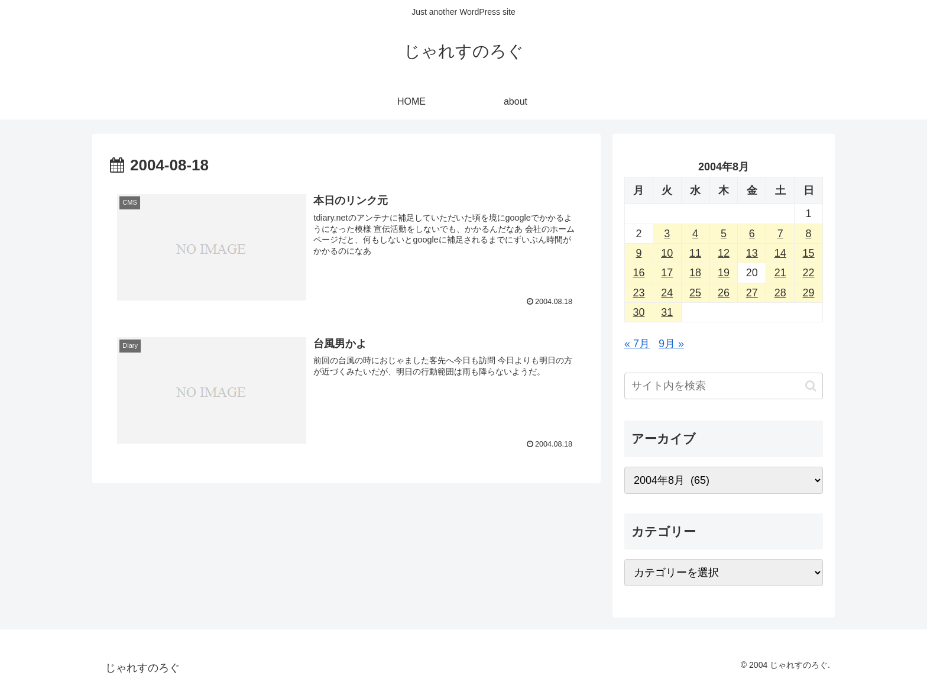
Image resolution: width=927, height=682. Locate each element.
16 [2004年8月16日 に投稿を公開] (638, 273)
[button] (810, 386)
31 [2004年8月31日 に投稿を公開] (667, 312)
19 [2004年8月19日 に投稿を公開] (724, 273)
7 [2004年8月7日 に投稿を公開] (780, 234)
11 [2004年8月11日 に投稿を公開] (695, 253)
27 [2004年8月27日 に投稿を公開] (752, 293)
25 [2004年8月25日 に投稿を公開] (695, 293)
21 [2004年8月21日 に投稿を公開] (780, 273)
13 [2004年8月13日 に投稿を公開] (752, 253)
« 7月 (637, 344)
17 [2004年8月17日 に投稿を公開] (667, 273)
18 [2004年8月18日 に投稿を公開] (695, 273)
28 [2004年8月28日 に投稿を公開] (780, 293)
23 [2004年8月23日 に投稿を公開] (638, 293)
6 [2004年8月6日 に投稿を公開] (752, 234)
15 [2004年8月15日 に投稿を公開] (809, 253)
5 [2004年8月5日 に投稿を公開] (724, 234)
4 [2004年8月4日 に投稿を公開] (695, 234)
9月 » (671, 344)
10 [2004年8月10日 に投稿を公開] (667, 253)
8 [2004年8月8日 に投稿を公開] (809, 234)
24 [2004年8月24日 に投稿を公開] (667, 293)
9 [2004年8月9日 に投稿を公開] (638, 253)
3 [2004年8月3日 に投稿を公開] (667, 234)
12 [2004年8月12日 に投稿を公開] (724, 253)
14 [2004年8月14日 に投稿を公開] (780, 253)
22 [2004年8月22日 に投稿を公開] (809, 273)
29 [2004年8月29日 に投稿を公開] (809, 293)
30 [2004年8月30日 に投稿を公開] (638, 312)
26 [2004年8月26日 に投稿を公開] (724, 293)
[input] (723, 386)
